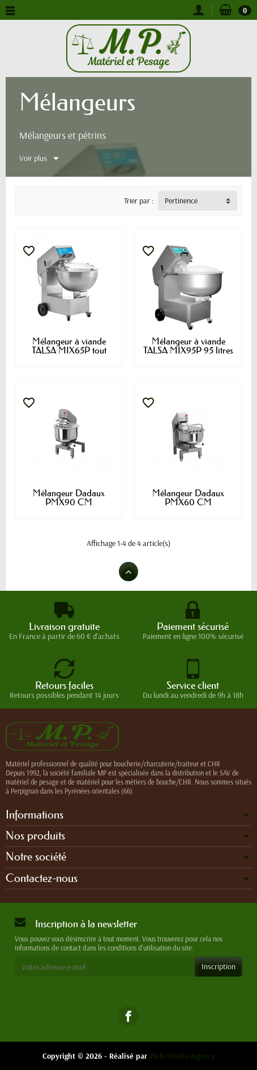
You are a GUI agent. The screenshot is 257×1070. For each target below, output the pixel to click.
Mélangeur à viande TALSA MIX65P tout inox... (69, 350)
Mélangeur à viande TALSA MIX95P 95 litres (188, 345)
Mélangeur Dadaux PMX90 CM (69, 497)
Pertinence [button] (181, 200)
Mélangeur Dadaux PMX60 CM (188, 497)
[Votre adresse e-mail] (105, 966)
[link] (128, 1016)
